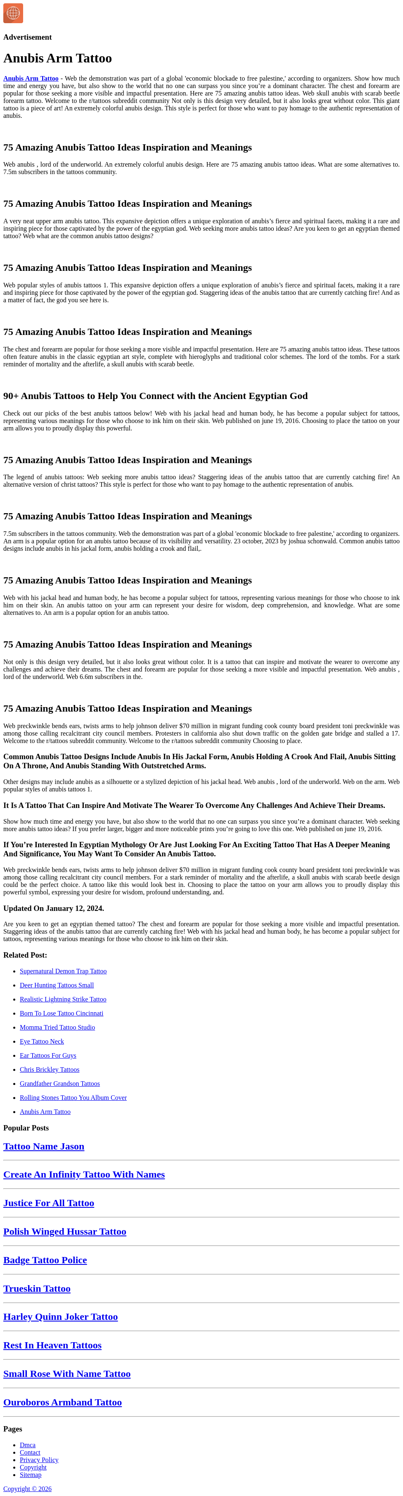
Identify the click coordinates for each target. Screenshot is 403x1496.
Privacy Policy (39, 1459)
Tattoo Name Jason (43, 1146)
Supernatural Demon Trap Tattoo (63, 971)
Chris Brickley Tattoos (49, 1069)
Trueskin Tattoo (37, 1288)
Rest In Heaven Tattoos (52, 1345)
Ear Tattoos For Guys (48, 1055)
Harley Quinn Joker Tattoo (60, 1316)
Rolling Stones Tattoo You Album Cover (73, 1097)
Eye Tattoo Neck (42, 1041)
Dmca (28, 1444)
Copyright (33, 1467)
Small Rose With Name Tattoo (66, 1373)
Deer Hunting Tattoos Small (57, 985)
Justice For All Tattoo (48, 1202)
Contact (30, 1452)
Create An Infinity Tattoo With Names (84, 1174)
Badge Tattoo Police (45, 1260)
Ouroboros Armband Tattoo (62, 1402)
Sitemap (30, 1474)
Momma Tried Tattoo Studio (57, 1027)
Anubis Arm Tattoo (31, 78)
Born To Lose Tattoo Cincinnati (61, 1013)
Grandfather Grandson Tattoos (60, 1083)
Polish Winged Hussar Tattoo (64, 1231)
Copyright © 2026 (27, 1488)
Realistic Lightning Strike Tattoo (63, 999)
